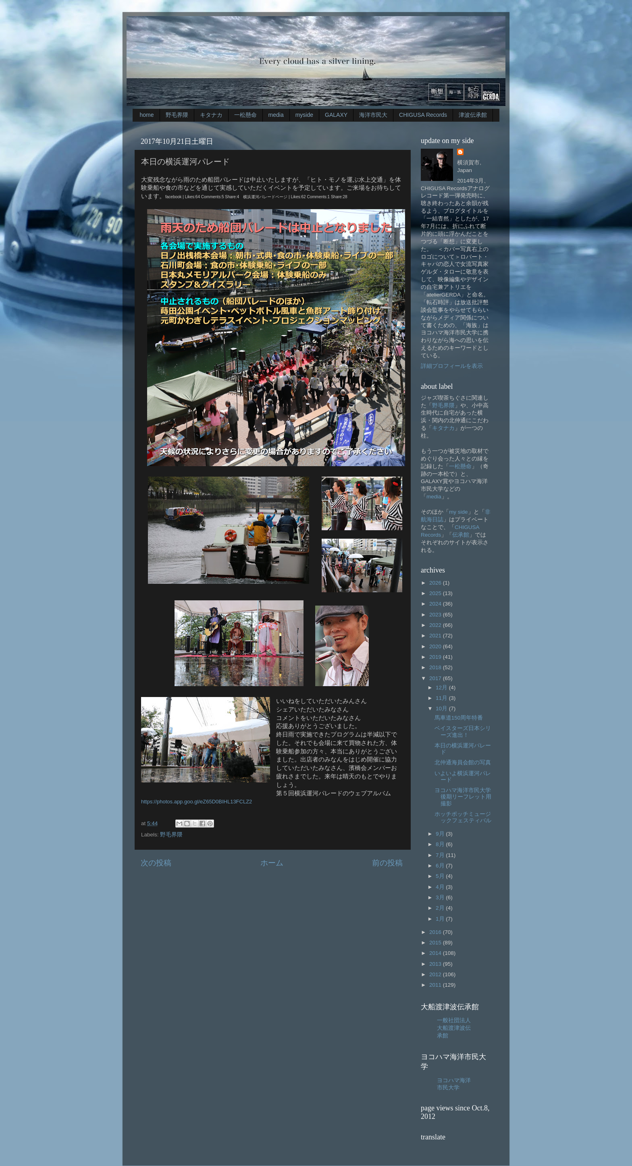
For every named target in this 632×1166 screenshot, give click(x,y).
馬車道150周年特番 (458, 718)
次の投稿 (156, 863)
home (147, 115)
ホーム (271, 863)
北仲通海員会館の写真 (462, 762)
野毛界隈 (177, 115)
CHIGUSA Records (423, 115)
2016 (436, 932)
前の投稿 (387, 863)
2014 (436, 953)
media (276, 115)
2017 (436, 678)
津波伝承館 (473, 115)
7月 (441, 855)
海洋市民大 (373, 115)
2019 (436, 657)
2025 (436, 593)
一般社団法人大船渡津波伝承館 (454, 1028)
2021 (436, 636)
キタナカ (211, 115)
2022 (436, 625)
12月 (442, 688)
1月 (441, 919)
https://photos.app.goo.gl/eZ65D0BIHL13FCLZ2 (196, 802)
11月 (442, 698)
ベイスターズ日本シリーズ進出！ (462, 731)
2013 (436, 964)
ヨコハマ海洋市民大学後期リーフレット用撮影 (462, 796)
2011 (436, 985)
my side (458, 512)
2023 (436, 615)
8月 (441, 844)
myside (304, 115)
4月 (441, 887)
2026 (436, 583)
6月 (441, 866)
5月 (441, 876)
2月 (441, 908)
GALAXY (336, 115)
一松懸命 (245, 115)
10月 (442, 708)
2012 (436, 974)
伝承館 (460, 535)
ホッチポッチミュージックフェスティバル (462, 817)
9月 (441, 834)
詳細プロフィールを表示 (452, 366)
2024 (436, 604)
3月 (441, 897)
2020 (436, 646)
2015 (436, 943)
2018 (436, 667)
